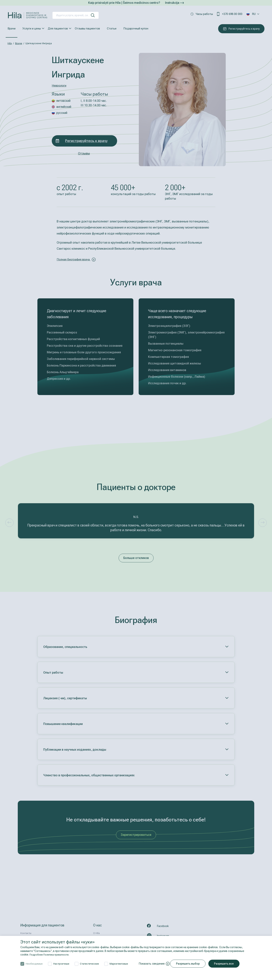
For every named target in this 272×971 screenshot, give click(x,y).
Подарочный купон (135, 28)
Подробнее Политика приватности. (51, 954)
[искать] (92, 15)
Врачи (11, 28)
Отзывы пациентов (87, 28)
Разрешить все (226, 963)
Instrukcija (174, 3)
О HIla (96, 933)
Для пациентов (58, 28)
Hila (10, 43)
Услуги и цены (31, 28)
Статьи (111, 28)
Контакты (25, 933)
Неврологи (59, 85)
